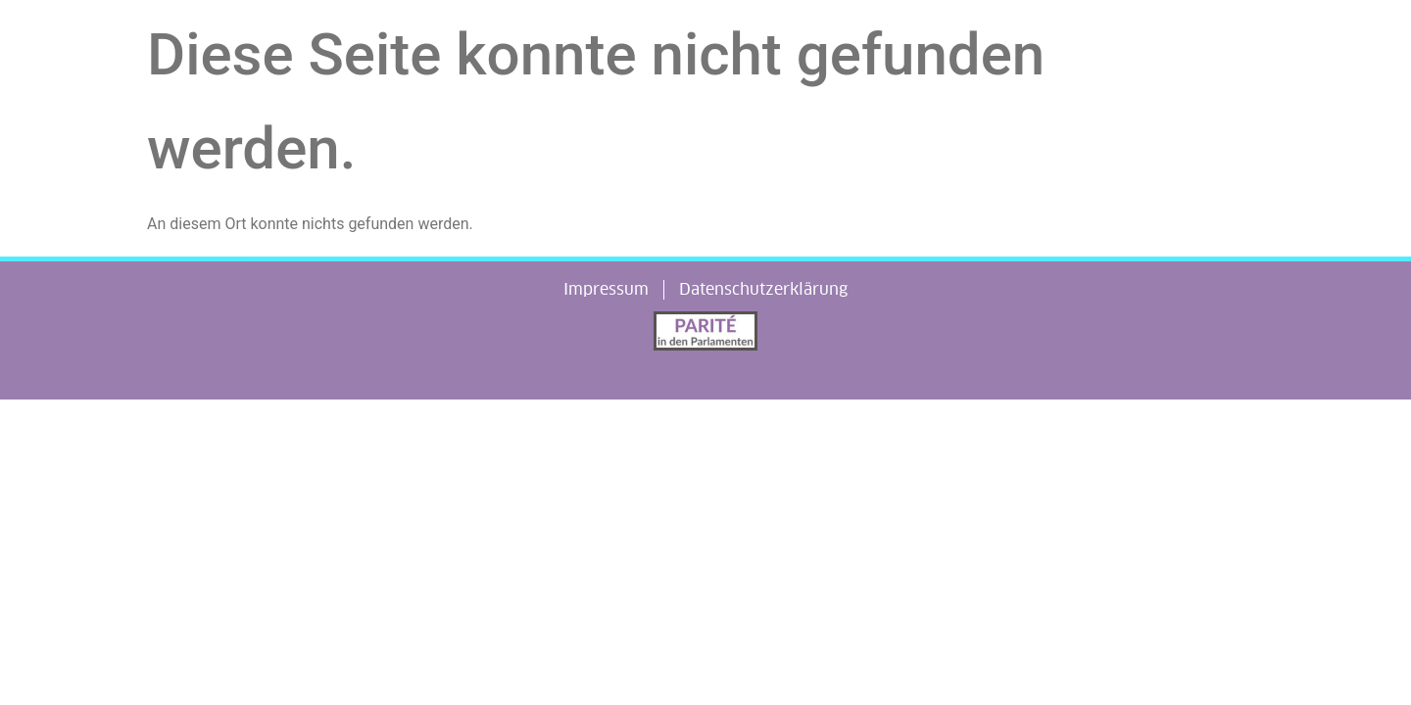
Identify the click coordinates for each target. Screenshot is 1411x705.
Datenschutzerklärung (763, 290)
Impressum (606, 290)
